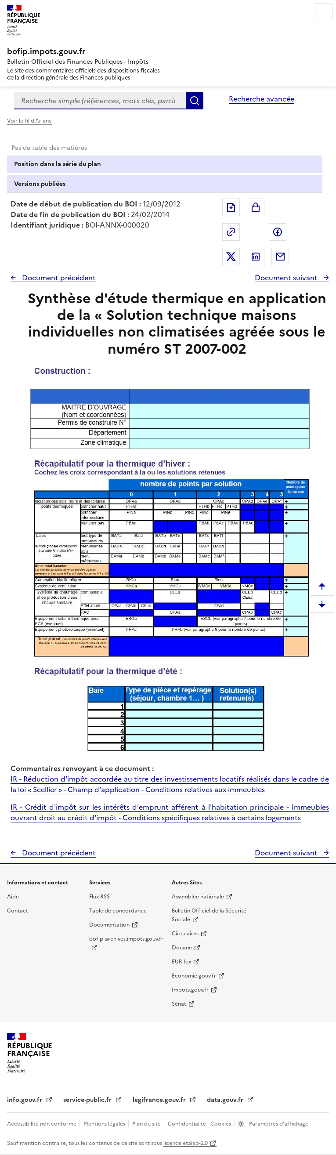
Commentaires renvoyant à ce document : (82, 768)
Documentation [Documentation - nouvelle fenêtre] (109, 925)
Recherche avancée (261, 99)
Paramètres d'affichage (278, 1124)
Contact (17, 911)
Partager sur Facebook (277, 232)
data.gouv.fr (226, 1099)
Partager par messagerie (280, 256)
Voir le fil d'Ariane (29, 121)
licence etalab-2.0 (185, 1143)
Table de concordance (118, 911)
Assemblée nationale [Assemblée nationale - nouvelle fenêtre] (198, 897)
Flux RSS (99, 897)
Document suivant (287, 277)
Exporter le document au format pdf (231, 207)
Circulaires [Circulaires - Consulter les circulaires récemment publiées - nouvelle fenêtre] (185, 934)
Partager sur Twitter (231, 256)
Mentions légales (104, 1124)
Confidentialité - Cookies (200, 1124)
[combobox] (100, 100)
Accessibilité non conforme (42, 1124)
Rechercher (194, 100)
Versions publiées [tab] (39, 183)
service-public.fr (88, 1099)
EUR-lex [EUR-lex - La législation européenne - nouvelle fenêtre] (181, 962)
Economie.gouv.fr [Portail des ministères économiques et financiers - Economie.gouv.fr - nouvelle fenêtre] (194, 976)
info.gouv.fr (25, 1099)
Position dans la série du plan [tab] (57, 164)
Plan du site (147, 1124)
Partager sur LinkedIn (255, 256)
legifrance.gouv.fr (160, 1099)
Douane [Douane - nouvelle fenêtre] (182, 948)
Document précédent (58, 277)
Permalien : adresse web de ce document (231, 232)
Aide (13, 897)
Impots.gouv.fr (190, 990)
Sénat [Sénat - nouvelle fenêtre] (179, 1004)
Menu (323, 12)
